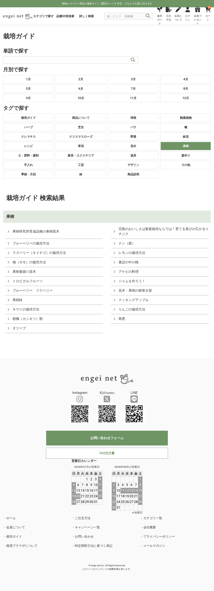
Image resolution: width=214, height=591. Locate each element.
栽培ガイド (14, 536)
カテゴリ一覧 (152, 518)
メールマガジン (154, 546)
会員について (15, 527)
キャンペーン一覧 (87, 527)
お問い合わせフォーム (107, 438)
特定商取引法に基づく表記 (93, 546)
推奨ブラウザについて (22, 546)
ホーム (11, 518)
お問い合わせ (84, 536)
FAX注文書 (106, 453)
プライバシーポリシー (159, 536)
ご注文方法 (82, 518)
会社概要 (149, 527)
